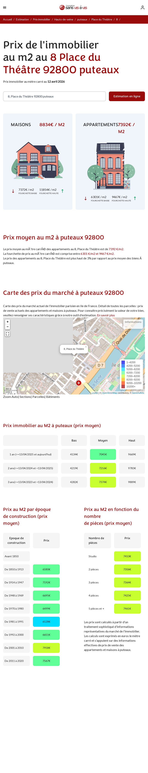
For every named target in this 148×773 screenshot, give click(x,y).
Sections (25, 396)
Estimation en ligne (127, 96)
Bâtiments (53, 396)
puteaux (82, 19)
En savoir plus (106, 315)
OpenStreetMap (109, 393)
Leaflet (95, 393)
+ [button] (8, 322)
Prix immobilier (41, 19)
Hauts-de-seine (63, 19)
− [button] (8, 327)
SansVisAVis (138, 393)
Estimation (22, 19)
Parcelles (38, 396)
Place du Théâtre (101, 19)
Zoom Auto (10, 396)
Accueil (7, 19)
